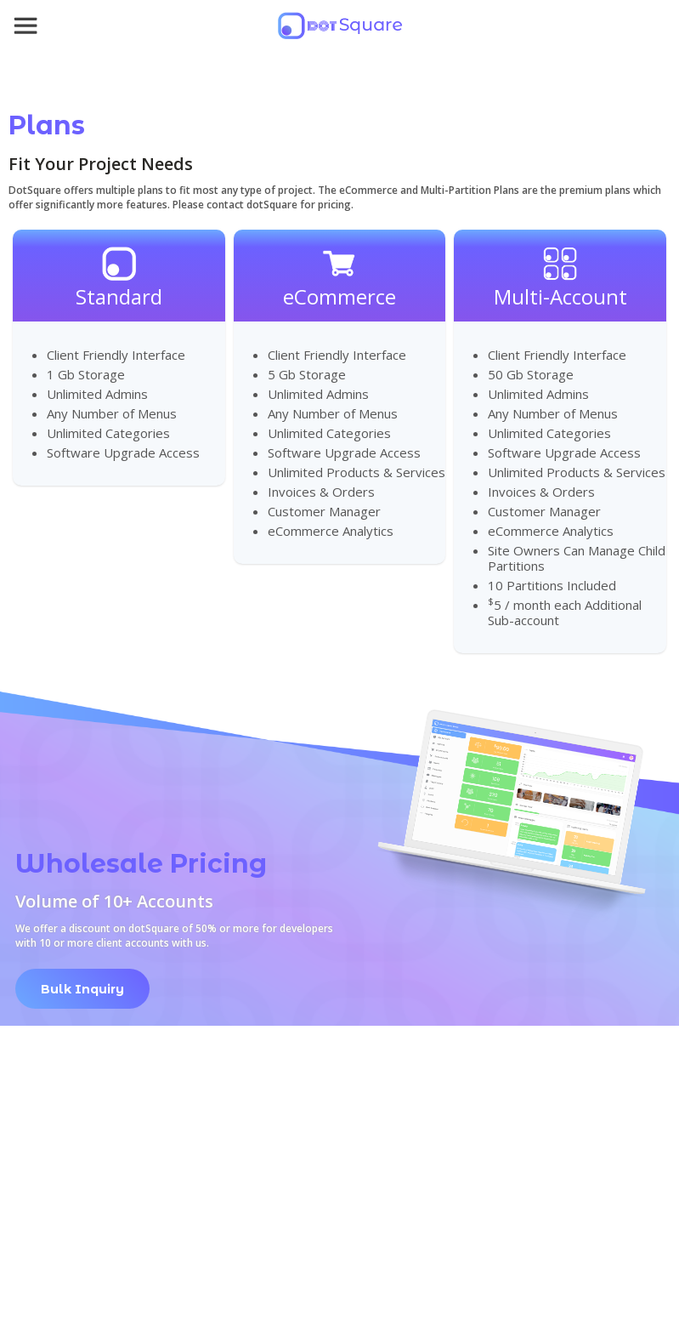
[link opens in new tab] (82, 980)
